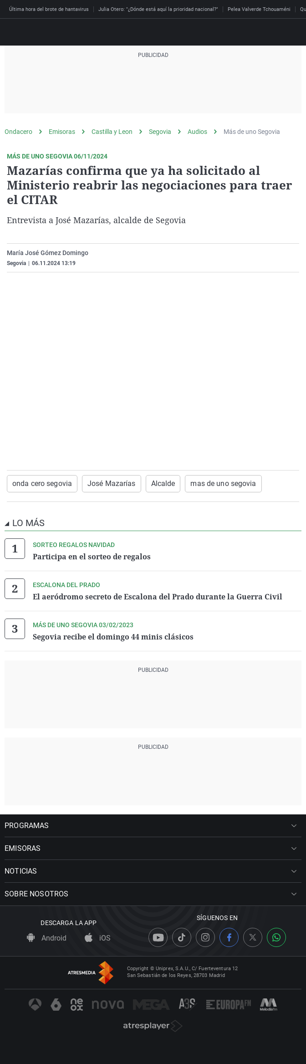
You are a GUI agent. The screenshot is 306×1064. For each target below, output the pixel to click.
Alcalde (163, 483)
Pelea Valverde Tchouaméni (259, 9)
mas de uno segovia (223, 483)
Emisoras (62, 131)
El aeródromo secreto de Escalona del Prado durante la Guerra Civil (157, 597)
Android (46, 938)
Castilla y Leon (112, 131)
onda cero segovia (42, 483)
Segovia (160, 131)
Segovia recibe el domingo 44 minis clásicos (113, 637)
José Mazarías (111, 483)
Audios (197, 131)
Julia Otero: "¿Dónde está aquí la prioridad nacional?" (158, 9)
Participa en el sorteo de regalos (92, 557)
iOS (98, 938)
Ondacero (18, 131)
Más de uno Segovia (252, 131)
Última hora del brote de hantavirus (49, 9)
